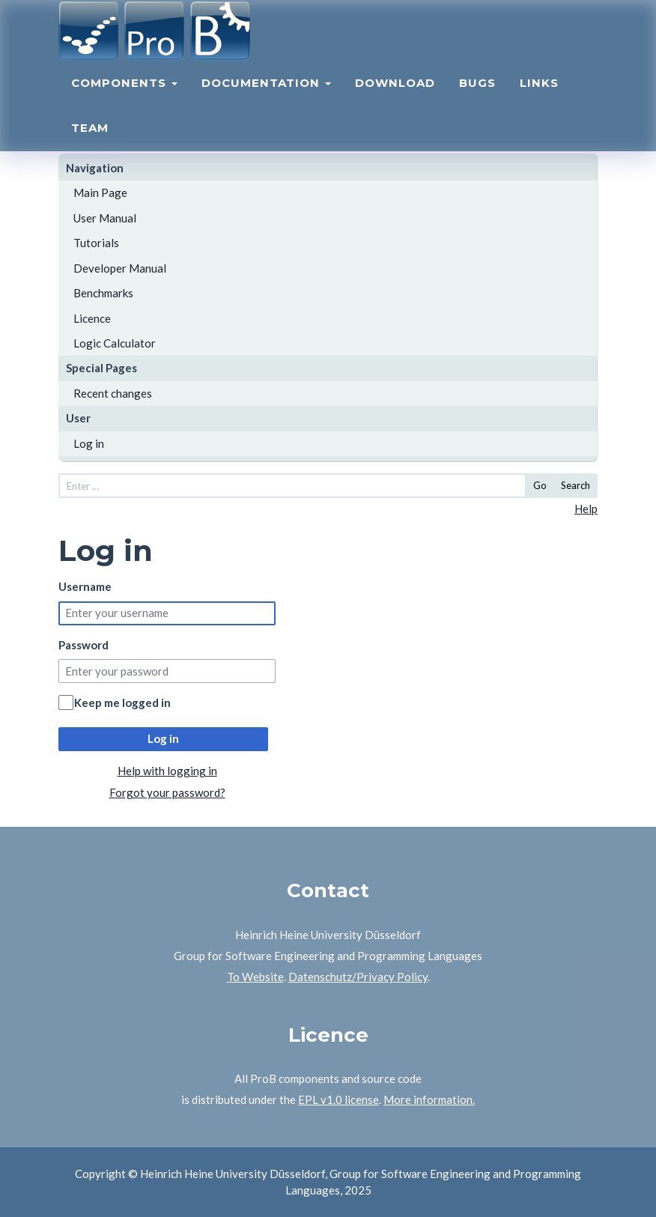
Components (124, 94)
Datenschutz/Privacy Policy (358, 976)
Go (540, 485)
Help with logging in (167, 770)
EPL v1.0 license (338, 1099)
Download (395, 94)
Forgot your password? (167, 792)
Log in (88, 443)
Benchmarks (103, 293)
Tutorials (96, 242)
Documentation (266, 94)
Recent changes (112, 393)
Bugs (477, 94)
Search (575, 485)
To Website (255, 976)
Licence (92, 318)
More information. (429, 1099)
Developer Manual (119, 268)
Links (539, 94)
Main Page (100, 192)
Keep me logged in (122, 702)
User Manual (104, 218)
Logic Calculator (114, 343)
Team (90, 139)
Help (586, 508)
